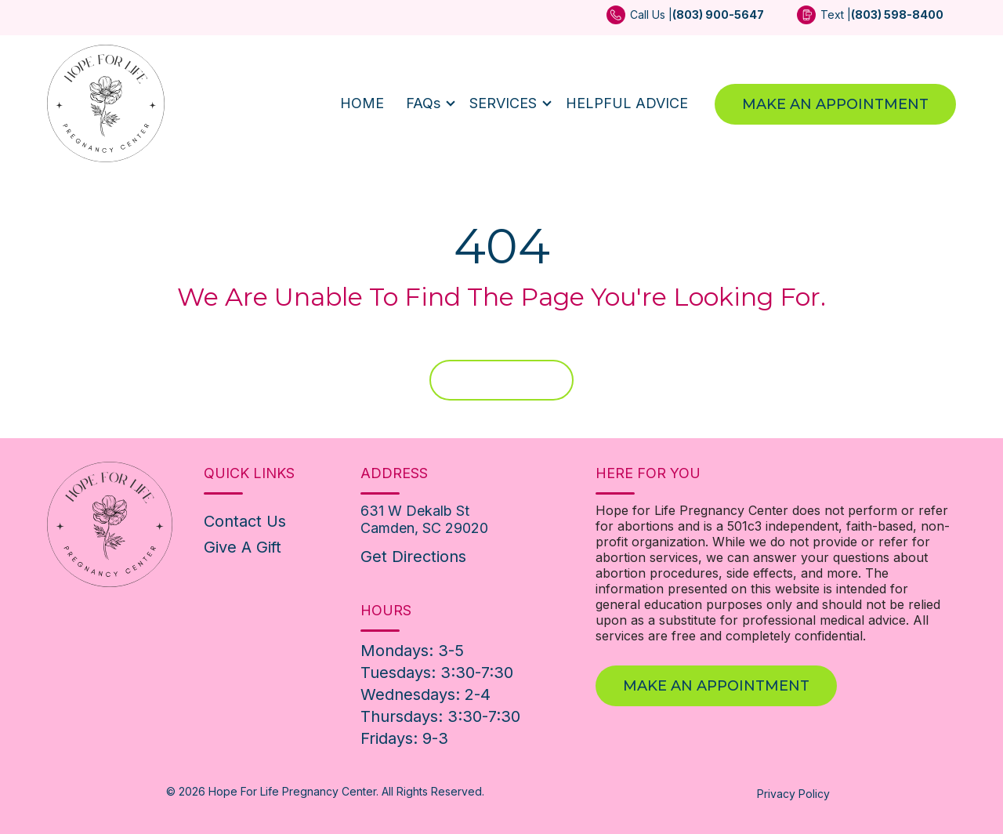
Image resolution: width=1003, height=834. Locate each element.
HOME (362, 103)
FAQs (423, 103)
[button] (426, 103)
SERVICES (503, 103)
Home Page (501, 380)
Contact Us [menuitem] (245, 521)
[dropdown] (426, 103)
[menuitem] (685, 20)
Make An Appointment (835, 104)
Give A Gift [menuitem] (242, 547)
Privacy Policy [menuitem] (793, 793)
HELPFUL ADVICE (627, 103)
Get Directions (413, 556)
